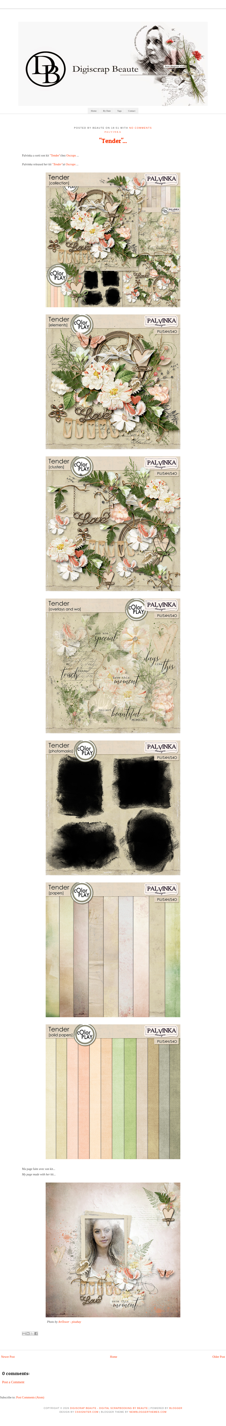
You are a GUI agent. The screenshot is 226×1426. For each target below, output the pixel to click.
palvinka (113, 132)
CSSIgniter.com (86, 1412)
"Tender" (54, 155)
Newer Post (8, 1356)
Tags (119, 111)
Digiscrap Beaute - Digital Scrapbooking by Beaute (109, 1408)
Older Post (219, 1356)
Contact (131, 111)
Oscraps (71, 155)
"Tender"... (113, 140)
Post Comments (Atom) (30, 1397)
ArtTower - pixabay (69, 1321)
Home (94, 111)
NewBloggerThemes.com (147, 1412)
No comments (140, 128)
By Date (107, 111)
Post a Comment (13, 1382)
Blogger (175, 1408)
